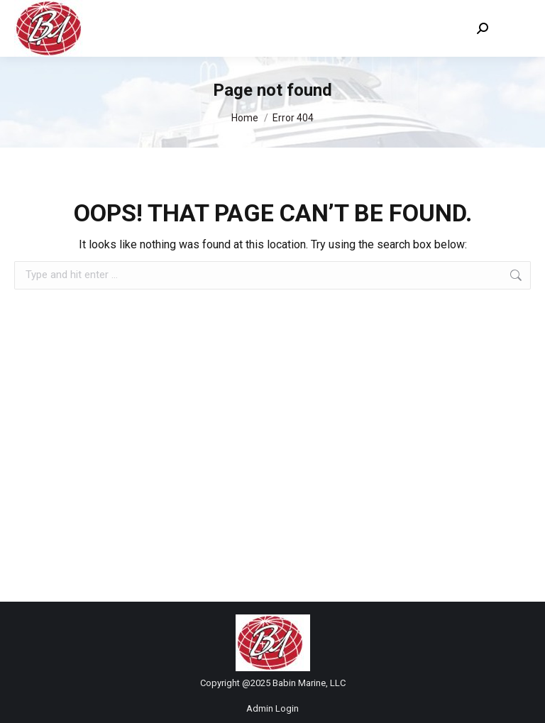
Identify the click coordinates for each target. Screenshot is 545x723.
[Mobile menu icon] (516, 28)
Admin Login (272, 708)
